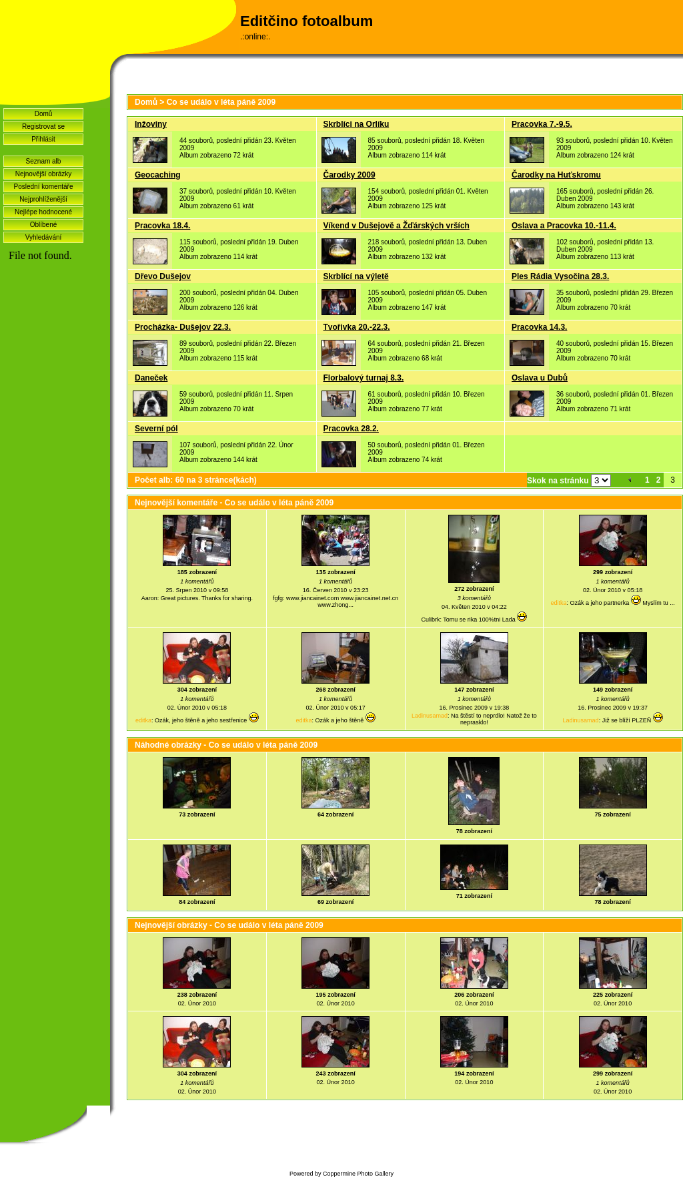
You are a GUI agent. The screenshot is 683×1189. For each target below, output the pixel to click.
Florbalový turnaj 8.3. (363, 378)
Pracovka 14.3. (539, 327)
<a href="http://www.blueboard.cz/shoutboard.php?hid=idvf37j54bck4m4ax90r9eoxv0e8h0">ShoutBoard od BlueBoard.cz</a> (55, 428)
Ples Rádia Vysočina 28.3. (560, 276)
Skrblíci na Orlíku (356, 124)
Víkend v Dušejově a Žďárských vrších (396, 225)
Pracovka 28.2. (351, 428)
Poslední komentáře (43, 186)
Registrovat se (43, 126)
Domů (44, 113)
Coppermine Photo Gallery (358, 1173)
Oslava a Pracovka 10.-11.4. (564, 225)
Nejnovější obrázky (43, 174)
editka (559, 603)
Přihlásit (43, 139)
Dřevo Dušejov (163, 276)
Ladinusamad (430, 715)
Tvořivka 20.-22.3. (356, 327)
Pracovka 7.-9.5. (542, 124)
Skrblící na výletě (356, 276)
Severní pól (156, 428)
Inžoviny (151, 124)
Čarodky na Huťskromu (556, 175)
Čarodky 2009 (349, 175)
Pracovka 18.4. (162, 225)
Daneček (151, 378)
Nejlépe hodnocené (43, 212)
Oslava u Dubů (540, 378)
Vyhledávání (43, 237)
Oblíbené (43, 224)
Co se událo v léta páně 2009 (221, 102)
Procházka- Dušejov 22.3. (183, 327)
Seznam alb (43, 161)
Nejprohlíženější (43, 199)
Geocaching (158, 175)
